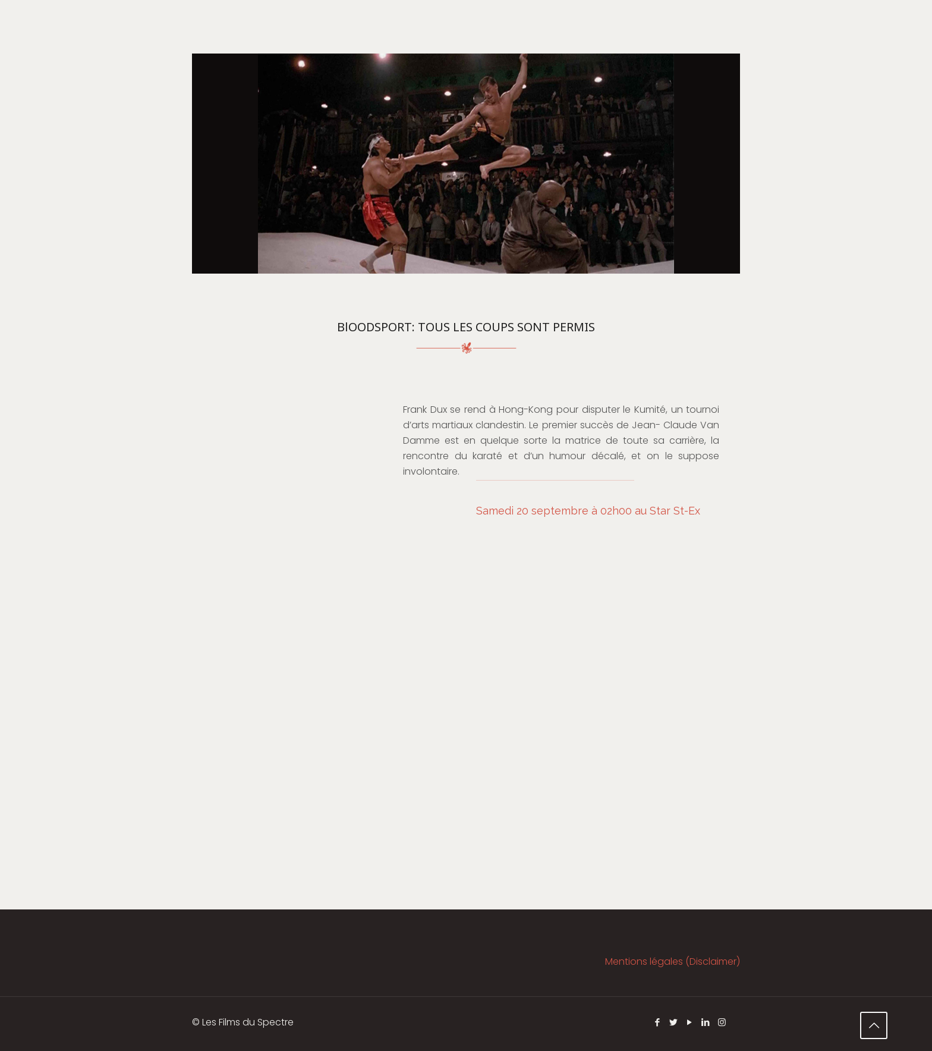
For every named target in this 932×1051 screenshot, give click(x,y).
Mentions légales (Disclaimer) (672, 961)
